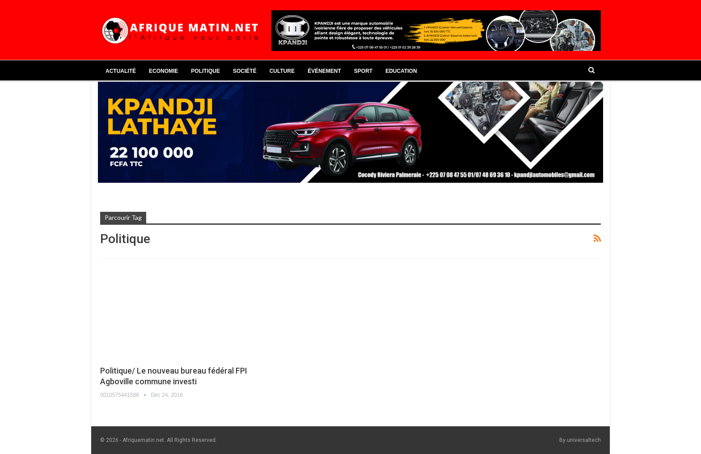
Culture (282, 71)
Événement (324, 71)
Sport (363, 71)
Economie (163, 71)
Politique (205, 71)
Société (245, 71)
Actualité (121, 71)
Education (401, 71)
